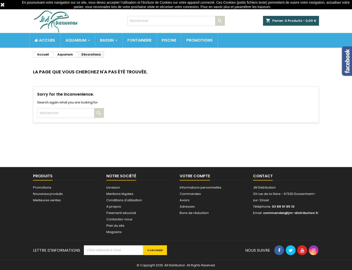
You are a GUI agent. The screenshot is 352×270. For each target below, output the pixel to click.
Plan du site (115, 225)
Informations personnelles (200, 187)
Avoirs (184, 200)
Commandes (190, 193)
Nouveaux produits (48, 193)
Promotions (42, 187)
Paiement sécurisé (121, 213)
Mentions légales (119, 193)
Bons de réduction (194, 213)
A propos (113, 206)
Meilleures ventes (47, 200)
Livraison (113, 187)
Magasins (114, 232)
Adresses (187, 206)
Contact (263, 176)
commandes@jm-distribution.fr (291, 213)
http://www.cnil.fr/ (285, 7)
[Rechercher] (176, 21)
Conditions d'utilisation (124, 200)
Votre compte (195, 176)
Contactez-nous (119, 219)
